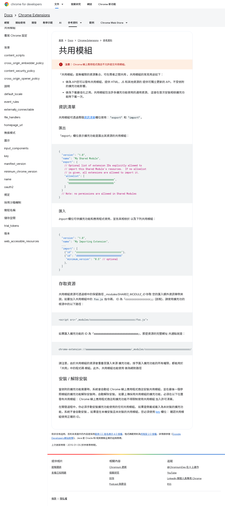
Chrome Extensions (34, 15)
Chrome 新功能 (107, 4)
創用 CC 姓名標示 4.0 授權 (108, 434)
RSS (169, 484)
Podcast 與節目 (117, 484)
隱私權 (63, 498)
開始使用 (20, 22)
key (158, 412)
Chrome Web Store (112, 22)
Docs (8, 15)
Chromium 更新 (118, 467)
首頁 (61, 40)
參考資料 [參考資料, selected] (73, 22)
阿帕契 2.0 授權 (149, 434)
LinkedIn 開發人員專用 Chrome (184, 478)
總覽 (6, 22)
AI (60, 22)
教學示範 (48, 22)
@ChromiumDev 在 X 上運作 (183, 467)
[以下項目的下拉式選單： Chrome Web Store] (127, 23)
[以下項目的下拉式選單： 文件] (63, 4)
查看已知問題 (59, 472)
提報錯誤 (56, 467)
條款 (54, 498)
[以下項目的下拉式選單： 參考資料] (82, 23)
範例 (91, 22)
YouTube (171, 472)
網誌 (89, 4)
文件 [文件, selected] (56, 4)
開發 (34, 22)
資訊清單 (89, 117)
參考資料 (107, 40)
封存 (111, 478)
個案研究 (76, 4)
